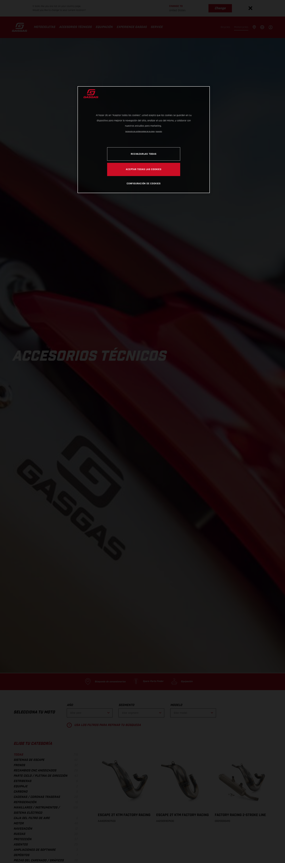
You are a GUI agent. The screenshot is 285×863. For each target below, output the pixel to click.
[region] (144, 139)
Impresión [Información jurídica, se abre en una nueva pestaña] (159, 131)
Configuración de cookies (144, 183)
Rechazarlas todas (143, 154)
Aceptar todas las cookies (144, 169)
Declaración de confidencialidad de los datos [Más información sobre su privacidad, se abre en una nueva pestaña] (140, 131)
